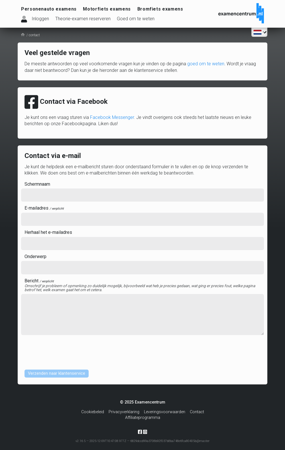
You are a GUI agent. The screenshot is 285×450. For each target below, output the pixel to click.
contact (34, 35)
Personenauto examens (49, 9)
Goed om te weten (135, 18)
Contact (197, 412)
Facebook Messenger (112, 117)
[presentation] (64, 351)
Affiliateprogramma (142, 417)
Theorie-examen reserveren (83, 18)
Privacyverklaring (124, 412)
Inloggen (40, 18)
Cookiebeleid (92, 412)
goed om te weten (205, 63)
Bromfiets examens (160, 9)
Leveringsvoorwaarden (164, 412)
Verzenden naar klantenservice (58, 373)
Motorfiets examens (107, 9)
